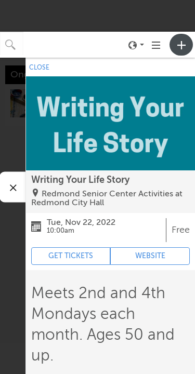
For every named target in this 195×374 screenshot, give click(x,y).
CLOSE (39, 67)
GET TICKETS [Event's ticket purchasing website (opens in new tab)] (70, 256)
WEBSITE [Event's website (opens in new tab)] (150, 256)
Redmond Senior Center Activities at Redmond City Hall (107, 198)
